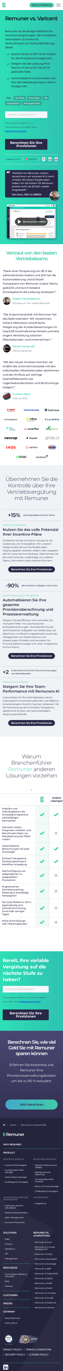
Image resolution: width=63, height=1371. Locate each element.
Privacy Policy (12, 1349)
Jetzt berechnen (31, 1104)
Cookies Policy (38, 1354)
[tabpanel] (56, 860)
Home (13, 1125)
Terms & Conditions (38, 1349)
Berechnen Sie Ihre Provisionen (31, 569)
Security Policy (15, 1354)
